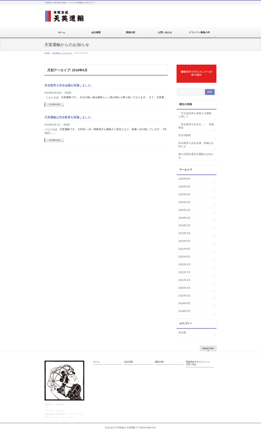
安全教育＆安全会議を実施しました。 (69, 85)
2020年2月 (184, 295)
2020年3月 (184, 287)
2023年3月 (184, 233)
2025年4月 (184, 194)
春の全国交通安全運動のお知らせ (196, 156)
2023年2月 (184, 241)
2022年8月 (184, 248)
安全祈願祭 (184, 135)
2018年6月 (184, 303)
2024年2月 (184, 225)
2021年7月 (184, 272)
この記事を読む (54, 104)
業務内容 (159, 362)
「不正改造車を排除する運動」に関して (196, 115)
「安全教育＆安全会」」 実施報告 (196, 126)
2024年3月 (184, 217)
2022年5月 (184, 256)
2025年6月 (184, 178)
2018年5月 (184, 311)
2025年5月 (184, 186)
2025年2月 (184, 210)
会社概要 (128, 362)
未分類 (68, 93)
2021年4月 (184, 280)
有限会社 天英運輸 (126, 427)
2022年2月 (184, 264)
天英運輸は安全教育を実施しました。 (69, 117)
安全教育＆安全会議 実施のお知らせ (196, 145)
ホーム (96, 362)
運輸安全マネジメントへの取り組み (198, 363)
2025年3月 (184, 202)
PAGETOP (208, 348)
